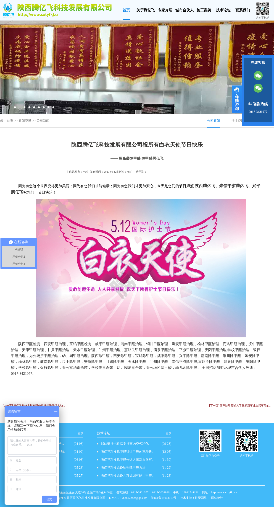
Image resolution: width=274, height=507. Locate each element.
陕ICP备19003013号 (163, 497)
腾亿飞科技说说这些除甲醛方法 (123, 467)
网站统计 (217, 497)
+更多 (79, 433)
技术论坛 (223, 10)
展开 (237, 99)
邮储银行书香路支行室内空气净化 (125, 443)
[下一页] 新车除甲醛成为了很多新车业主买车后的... (240, 405)
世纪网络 (201, 497)
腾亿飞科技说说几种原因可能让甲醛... (127, 475)
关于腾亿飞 (146, 10)
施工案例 (204, 10)
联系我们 (242, 10)
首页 (126, 10)
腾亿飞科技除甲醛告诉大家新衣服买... (127, 459)
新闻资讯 (24, 120)
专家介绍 (165, 10)
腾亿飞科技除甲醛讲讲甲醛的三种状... (127, 451)
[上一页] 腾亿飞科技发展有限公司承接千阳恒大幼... (34, 405)
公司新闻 (43, 120)
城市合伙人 (184, 10)
